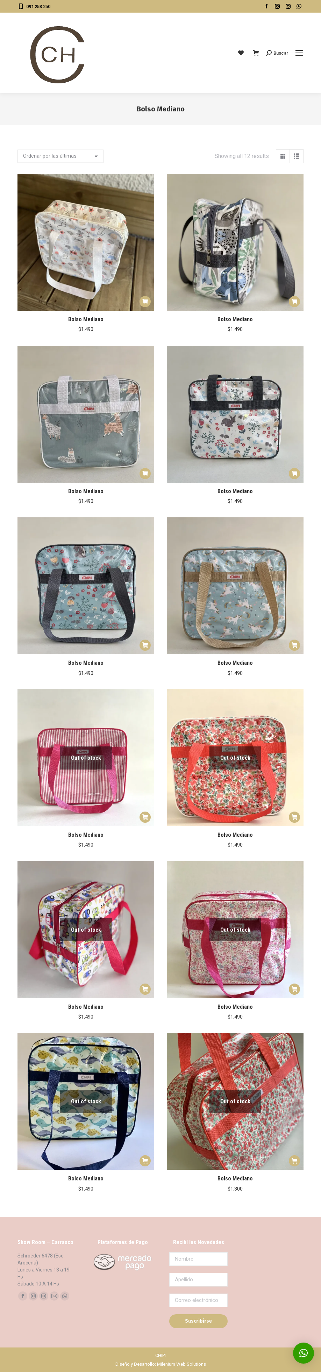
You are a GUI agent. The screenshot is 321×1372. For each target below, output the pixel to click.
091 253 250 (33, 6)
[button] (145, 301)
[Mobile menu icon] (299, 53)
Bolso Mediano (86, 319)
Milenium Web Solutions (181, 1364)
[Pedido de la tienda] (60, 156)
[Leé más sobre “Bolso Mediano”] (145, 817)
